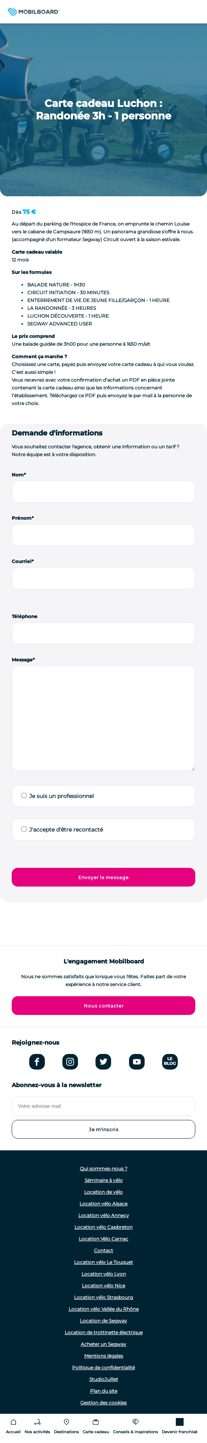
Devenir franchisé (179, 1431)
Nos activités (37, 1431)
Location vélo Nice (103, 1285)
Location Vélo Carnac (103, 1239)
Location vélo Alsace (103, 1204)
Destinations (66, 1431)
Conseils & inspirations (135, 1431)
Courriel (22, 561)
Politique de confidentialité (103, 1367)
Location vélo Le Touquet (103, 1262)
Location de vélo (103, 1192)
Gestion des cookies (103, 1403)
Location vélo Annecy (103, 1215)
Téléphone (24, 616)
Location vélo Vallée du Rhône (104, 1309)
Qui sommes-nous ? (103, 1168)
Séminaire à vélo (104, 1180)
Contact (103, 1250)
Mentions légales (103, 1356)
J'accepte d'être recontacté (66, 829)
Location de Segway (103, 1321)
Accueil (13, 1431)
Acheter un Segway (103, 1344)
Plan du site (103, 1391)
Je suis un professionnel (61, 796)
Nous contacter (104, 1006)
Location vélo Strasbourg (103, 1297)
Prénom (22, 518)
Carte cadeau (96, 1431)
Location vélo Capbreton (103, 1227)
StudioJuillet (103, 1379)
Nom (18, 475)
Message (22, 660)
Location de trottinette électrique (104, 1332)
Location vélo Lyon (103, 1274)
